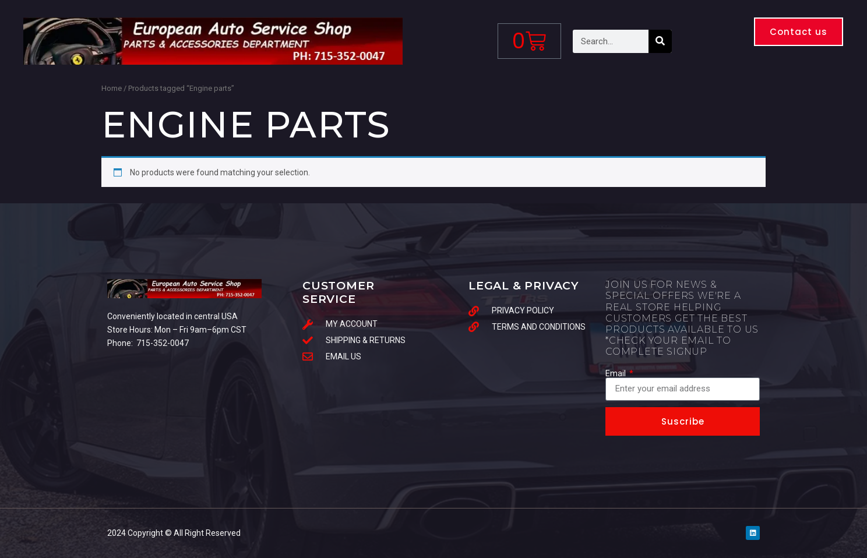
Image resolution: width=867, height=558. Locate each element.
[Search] (660, 41)
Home (111, 88)
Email (616, 373)
